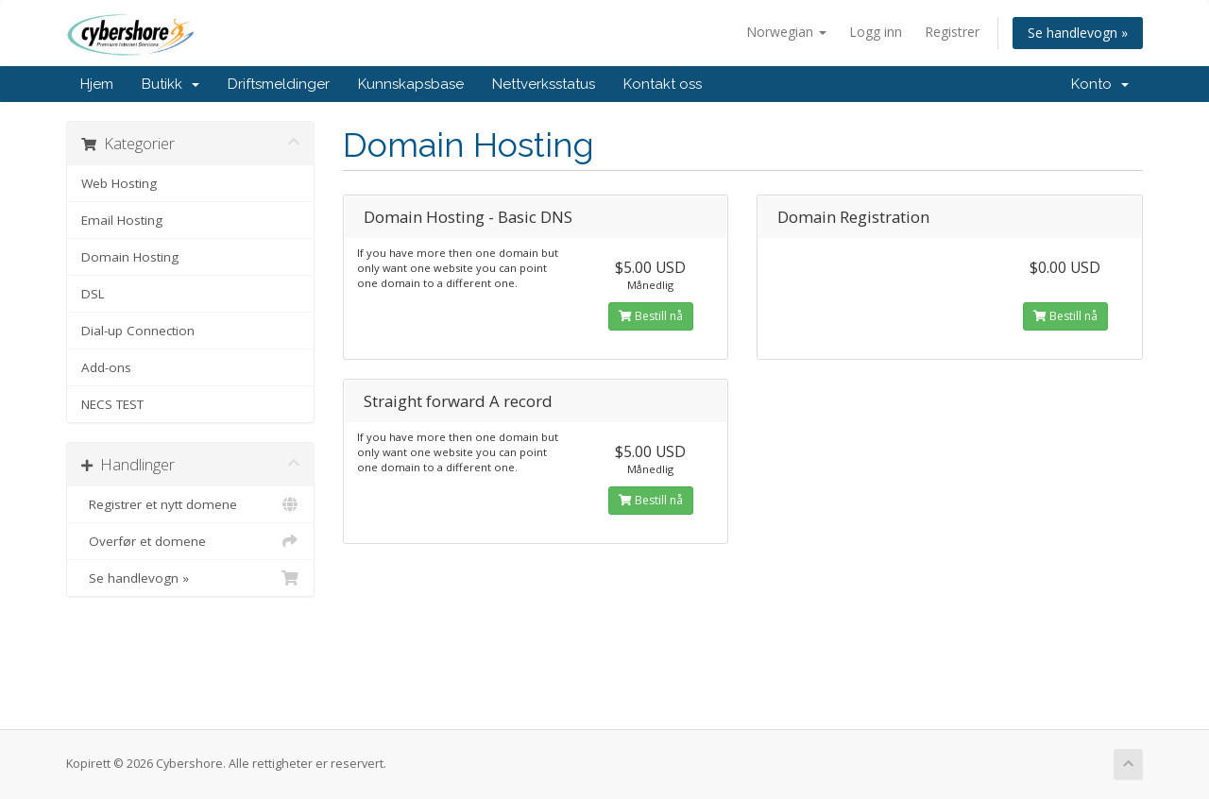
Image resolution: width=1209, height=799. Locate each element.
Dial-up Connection (138, 330)
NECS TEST (112, 404)
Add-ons (106, 367)
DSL (93, 293)
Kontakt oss (662, 84)
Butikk (170, 84)
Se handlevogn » (1078, 33)
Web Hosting (119, 183)
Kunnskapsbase (411, 84)
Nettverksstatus (543, 84)
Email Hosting (121, 220)
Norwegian (786, 32)
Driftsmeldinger (279, 84)
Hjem (96, 84)
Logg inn (875, 32)
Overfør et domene (190, 541)
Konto (1100, 84)
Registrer (952, 32)
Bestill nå (651, 316)
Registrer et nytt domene (190, 504)
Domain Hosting (130, 256)
